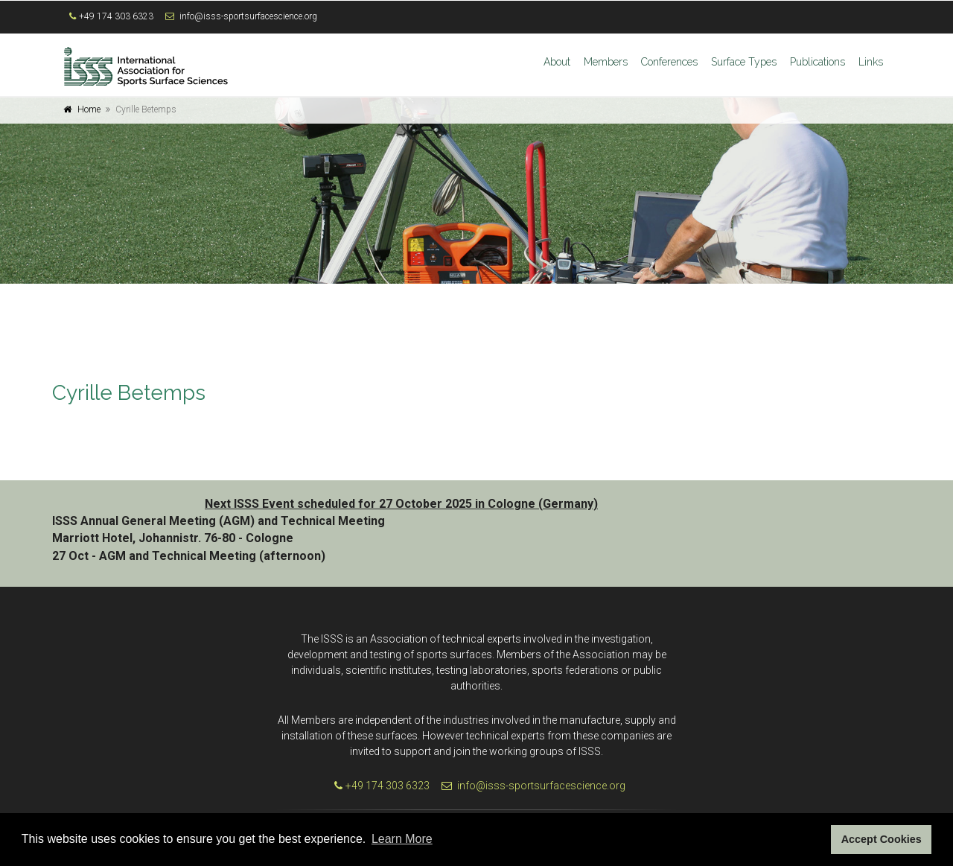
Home (89, 109)
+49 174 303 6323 (116, 16)
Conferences (669, 62)
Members (606, 62)
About (557, 62)
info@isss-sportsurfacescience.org (248, 16)
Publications (817, 62)
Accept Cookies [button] (881, 839)
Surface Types (744, 62)
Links (870, 62)
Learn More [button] (402, 838)
